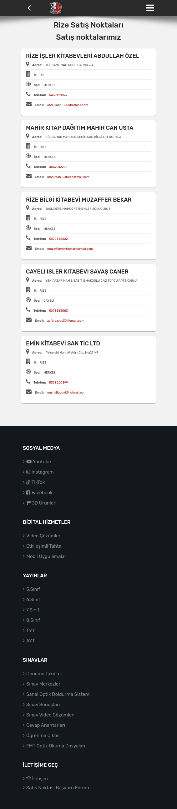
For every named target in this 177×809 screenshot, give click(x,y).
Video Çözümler (43, 536)
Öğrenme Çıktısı (43, 735)
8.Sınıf (33, 620)
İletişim (37, 778)
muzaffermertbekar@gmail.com (70, 249)
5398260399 (58, 382)
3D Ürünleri (41, 503)
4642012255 (58, 167)
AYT (30, 641)
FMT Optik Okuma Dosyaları (55, 746)
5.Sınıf (33, 589)
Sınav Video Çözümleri (50, 715)
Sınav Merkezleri (44, 684)
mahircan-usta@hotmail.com (68, 177)
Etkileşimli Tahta (43, 546)
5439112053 (58, 95)
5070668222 (58, 239)
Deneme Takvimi (44, 673)
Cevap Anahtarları (45, 725)
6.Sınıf (33, 599)
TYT (30, 630)
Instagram (40, 472)
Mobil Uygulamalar (46, 556)
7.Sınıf (32, 610)
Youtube (38, 462)
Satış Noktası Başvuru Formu (57, 788)
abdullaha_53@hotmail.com (67, 105)
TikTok (35, 482)
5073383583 (58, 311)
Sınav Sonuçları (43, 704)
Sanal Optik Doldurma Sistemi (58, 694)
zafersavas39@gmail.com (65, 321)
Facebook (39, 492)
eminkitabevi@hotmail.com (66, 392)
